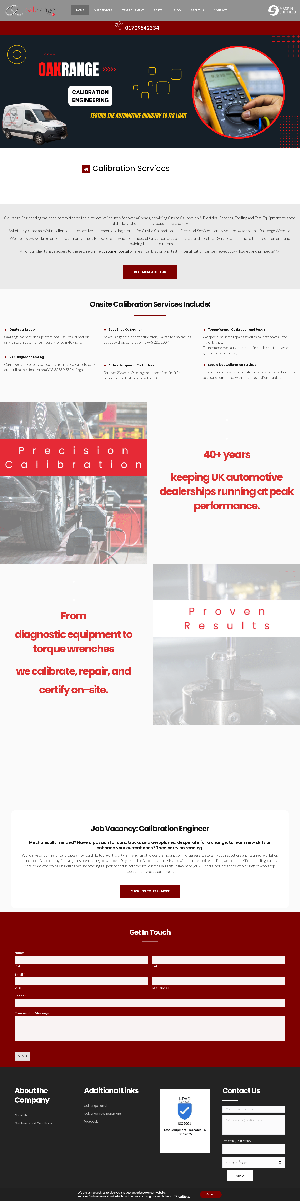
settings (184, 1196)
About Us (21, 1115)
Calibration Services (131, 168)
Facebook (91, 1121)
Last (154, 1066)
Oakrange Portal (95, 1106)
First (17, 1066)
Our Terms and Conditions (33, 1123)
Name (20, 1052)
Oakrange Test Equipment (102, 1113)
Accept (210, 1194)
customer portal (116, 251)
